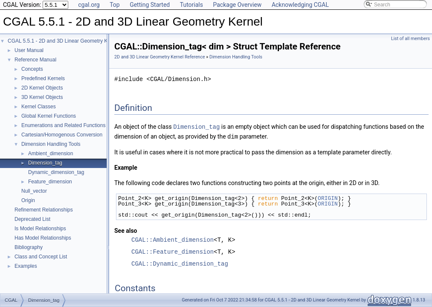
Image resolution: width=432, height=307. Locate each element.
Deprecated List (32, 219)
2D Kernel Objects (42, 88)
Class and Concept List (40, 257)
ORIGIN (328, 197)
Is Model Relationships (40, 229)
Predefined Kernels (43, 78)
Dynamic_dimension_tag (56, 172)
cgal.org (88, 4)
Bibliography (28, 247)
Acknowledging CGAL (300, 4)
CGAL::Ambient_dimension (172, 239)
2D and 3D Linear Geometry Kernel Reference (159, 57)
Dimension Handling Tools (51, 144)
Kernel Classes (38, 107)
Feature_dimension (50, 182)
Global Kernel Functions (48, 116)
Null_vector (34, 191)
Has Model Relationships (42, 238)
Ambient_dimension (50, 153)
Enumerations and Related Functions (63, 125)
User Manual (28, 50)
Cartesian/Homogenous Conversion (61, 135)
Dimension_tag (45, 163)
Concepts (32, 69)
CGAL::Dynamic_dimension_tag (179, 263)
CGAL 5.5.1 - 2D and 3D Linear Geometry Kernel (63, 41)
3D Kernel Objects (42, 97)
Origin (28, 200)
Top (115, 4)
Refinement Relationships (43, 210)
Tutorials (191, 4)
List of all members (410, 38)
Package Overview (237, 4)
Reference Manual (35, 60)
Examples (25, 266)
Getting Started (150, 4)
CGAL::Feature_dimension (172, 251)
